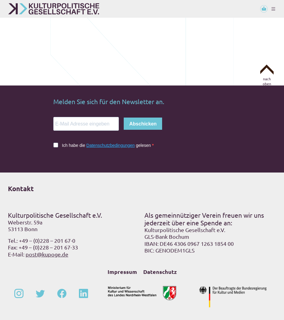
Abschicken (143, 123)
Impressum (122, 271)
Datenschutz (160, 271)
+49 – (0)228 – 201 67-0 (47, 240)
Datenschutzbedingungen (110, 145)
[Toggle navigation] (273, 9)
